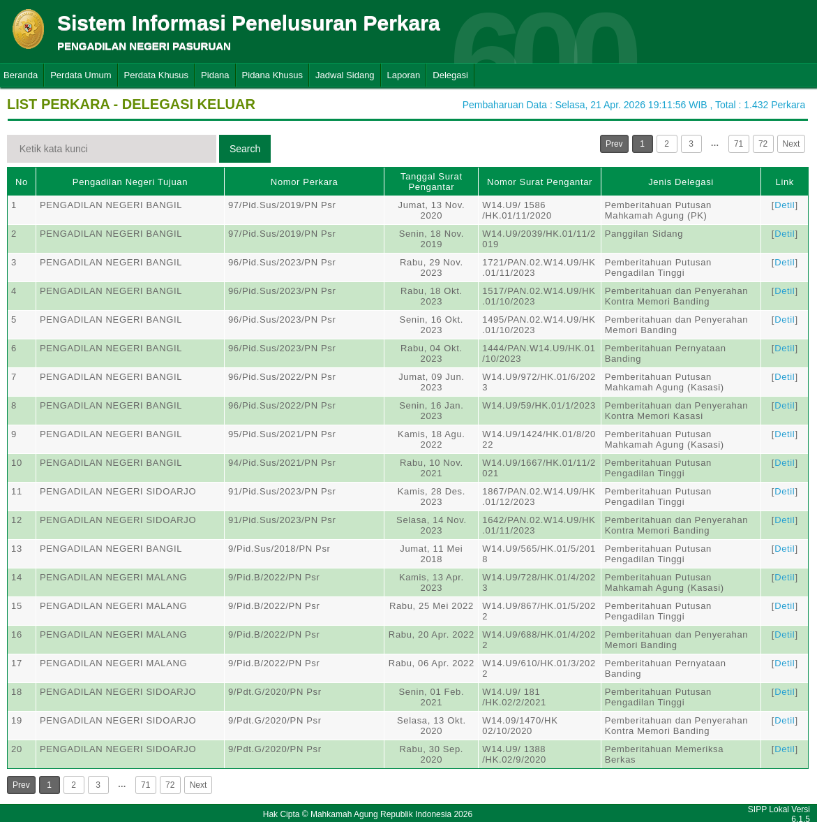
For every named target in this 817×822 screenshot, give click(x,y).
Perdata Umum (80, 75)
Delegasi (450, 75)
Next (791, 144)
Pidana (215, 75)
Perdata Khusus (156, 75)
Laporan (404, 75)
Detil (784, 205)
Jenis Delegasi (681, 182)
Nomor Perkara (304, 182)
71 (738, 144)
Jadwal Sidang (345, 75)
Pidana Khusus (272, 75)
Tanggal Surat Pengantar (431, 181)
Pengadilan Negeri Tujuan (130, 182)
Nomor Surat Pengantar (539, 182)
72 (762, 144)
